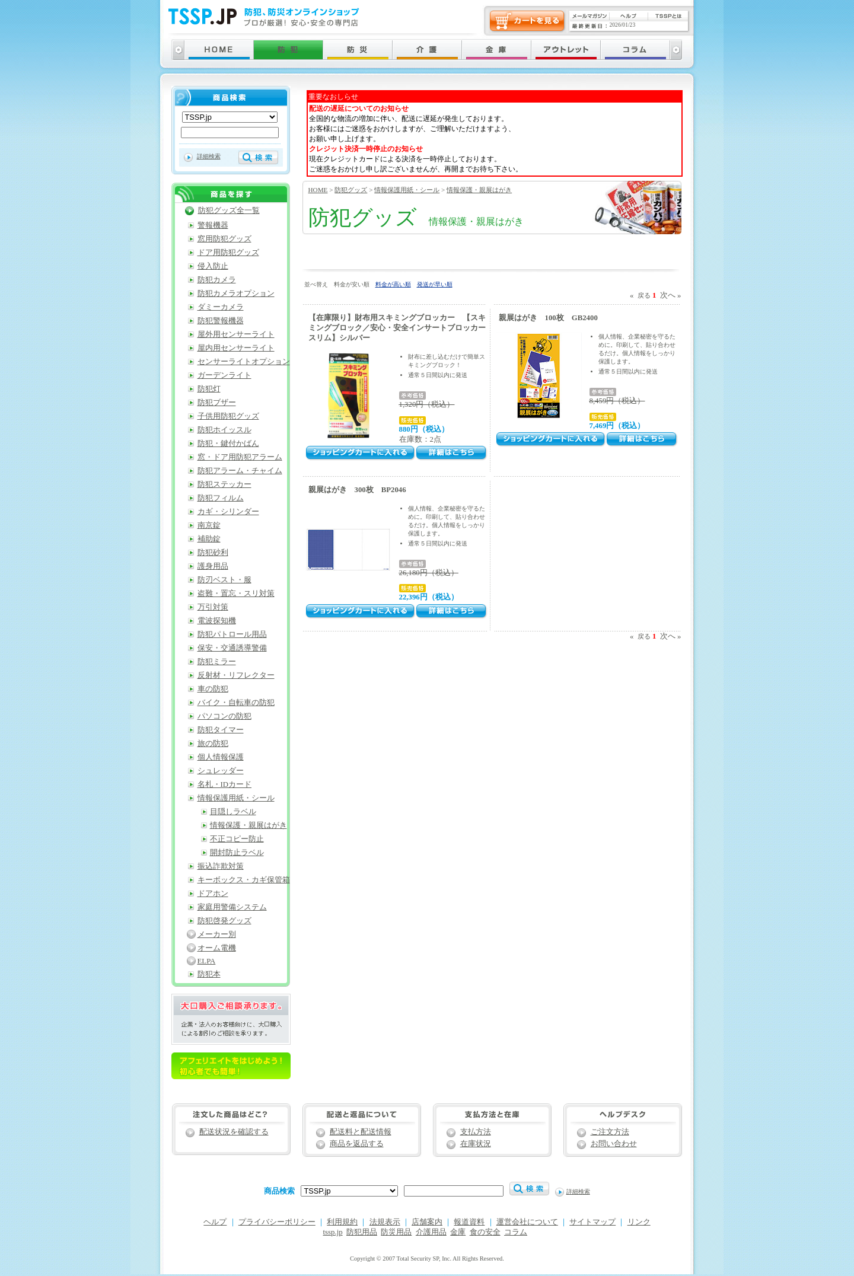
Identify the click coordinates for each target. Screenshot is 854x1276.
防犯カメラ (216, 280)
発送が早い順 (435, 284)
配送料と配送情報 (360, 1132)
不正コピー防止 (237, 839)
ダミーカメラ (220, 307)
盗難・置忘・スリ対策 (236, 593)
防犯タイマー (220, 730)
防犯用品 (361, 1232)
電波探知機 (216, 621)
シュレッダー (220, 771)
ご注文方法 (610, 1132)
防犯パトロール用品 (232, 634)
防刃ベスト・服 (224, 580)
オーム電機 (216, 948)
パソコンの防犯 (224, 716)
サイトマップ (592, 1222)
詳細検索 (209, 156)
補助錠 (209, 539)
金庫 (458, 1232)
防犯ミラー (216, 662)
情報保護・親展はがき (479, 189)
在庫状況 (475, 1144)
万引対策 (212, 607)
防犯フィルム (220, 498)
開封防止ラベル (237, 852)
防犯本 (209, 974)
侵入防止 (212, 266)
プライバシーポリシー (277, 1222)
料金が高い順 (393, 284)
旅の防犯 (212, 743)
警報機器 (212, 225)
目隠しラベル (233, 812)
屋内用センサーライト (236, 348)
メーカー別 (216, 934)
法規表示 (384, 1222)
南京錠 (209, 525)
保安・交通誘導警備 (232, 648)
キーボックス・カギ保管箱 (243, 880)
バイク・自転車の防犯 (236, 702)
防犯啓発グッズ (224, 921)
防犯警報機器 (220, 321)
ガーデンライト (224, 375)
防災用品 (396, 1232)
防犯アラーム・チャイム (239, 471)
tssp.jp (333, 1232)
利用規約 (342, 1222)
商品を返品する (357, 1144)
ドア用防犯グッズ (228, 252)
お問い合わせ (614, 1144)
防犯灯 (209, 389)
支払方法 (475, 1132)
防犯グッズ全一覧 (229, 210)
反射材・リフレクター (236, 675)
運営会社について (527, 1222)
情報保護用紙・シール (406, 189)
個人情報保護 (220, 757)
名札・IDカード (224, 784)
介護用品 (431, 1232)
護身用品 (212, 566)
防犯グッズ (350, 189)
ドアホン (212, 893)
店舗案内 (427, 1222)
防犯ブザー (216, 402)
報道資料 (469, 1222)
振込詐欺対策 (220, 866)
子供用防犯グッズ (228, 416)
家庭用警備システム (232, 907)
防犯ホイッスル (224, 430)
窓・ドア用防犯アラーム (239, 457)
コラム (515, 1232)
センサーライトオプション (243, 362)
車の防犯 (212, 689)
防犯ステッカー (224, 484)
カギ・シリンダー (228, 512)
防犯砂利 (212, 552)
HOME (318, 189)
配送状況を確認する (234, 1132)
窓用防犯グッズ (224, 239)
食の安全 (485, 1232)
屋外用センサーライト (236, 334)
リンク (639, 1222)
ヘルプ (215, 1222)
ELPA (206, 961)
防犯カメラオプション (236, 293)
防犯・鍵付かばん (228, 443)
